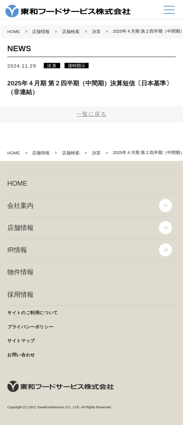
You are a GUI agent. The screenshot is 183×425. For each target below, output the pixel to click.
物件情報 (20, 272)
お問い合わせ (21, 354)
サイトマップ (21, 340)
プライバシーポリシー (30, 326)
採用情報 (20, 294)
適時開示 (76, 65)
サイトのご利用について (32, 312)
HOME (17, 183)
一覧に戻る (92, 114)
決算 (52, 65)
